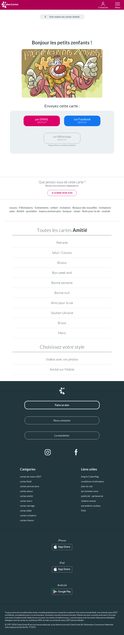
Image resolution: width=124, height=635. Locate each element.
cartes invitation (28, 515)
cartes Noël (25, 481)
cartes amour (26, 491)
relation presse (88, 501)
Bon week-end (62, 273)
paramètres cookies (90, 505)
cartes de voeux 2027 (30, 476)
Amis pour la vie (62, 303)
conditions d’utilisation (92, 481)
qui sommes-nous (89, 491)
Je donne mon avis (62, 193)
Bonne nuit (62, 293)
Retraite (62, 242)
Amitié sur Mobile (62, 369)
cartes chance (27, 520)
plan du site (87, 486)
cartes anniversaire (29, 486)
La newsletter (61, 435)
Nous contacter (62, 420)
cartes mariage (27, 505)
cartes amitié (26, 496)
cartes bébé (25, 510)
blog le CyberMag (90, 476)
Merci (62, 333)
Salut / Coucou (62, 252)
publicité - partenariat (92, 496)
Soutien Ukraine (62, 313)
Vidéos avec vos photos (62, 359)
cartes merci (26, 501)
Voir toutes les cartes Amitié (62, 16)
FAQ (83, 510)
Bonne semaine (61, 283)
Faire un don (62, 405)
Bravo (62, 323)
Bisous (62, 262)
